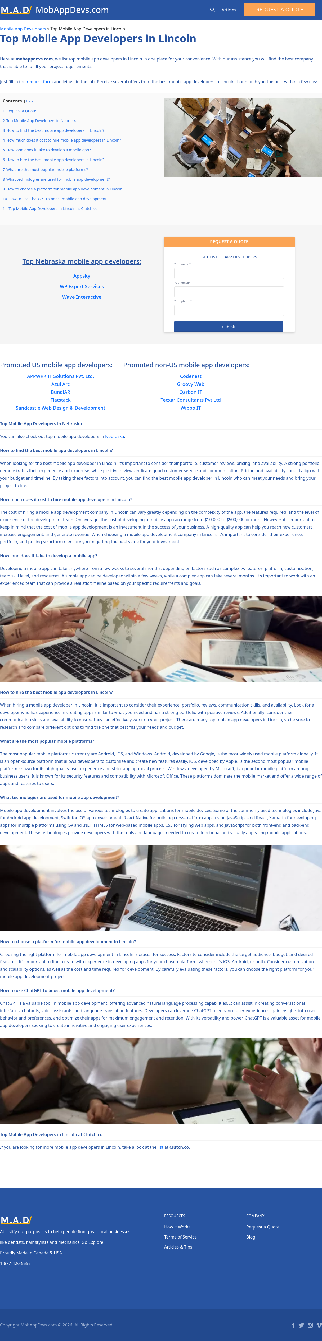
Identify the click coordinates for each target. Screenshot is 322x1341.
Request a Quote (279, 9)
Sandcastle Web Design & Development (60, 408)
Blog (250, 1237)
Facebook (293, 1325)
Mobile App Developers (23, 29)
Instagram (310, 1325)
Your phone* (229, 305)
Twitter (301, 1325)
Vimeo (319, 1325)
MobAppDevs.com (72, 9)
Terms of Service (180, 1237)
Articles (229, 10)
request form (40, 82)
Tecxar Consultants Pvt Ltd (190, 400)
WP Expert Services (82, 286)
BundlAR (60, 392)
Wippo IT (191, 408)
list (160, 1147)
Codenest (191, 376)
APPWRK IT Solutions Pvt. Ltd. (60, 376)
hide (29, 101)
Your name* (229, 268)
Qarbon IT (190, 392)
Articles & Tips (178, 1247)
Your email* (229, 287)
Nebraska (114, 436)
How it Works (177, 1227)
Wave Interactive (81, 297)
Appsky (81, 276)
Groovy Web (190, 384)
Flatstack (60, 400)
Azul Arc (60, 384)
